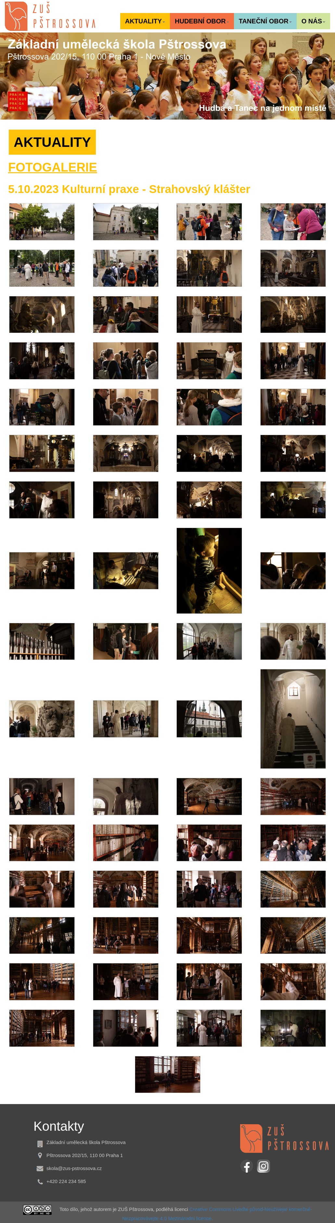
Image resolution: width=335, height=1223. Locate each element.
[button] (145, 21)
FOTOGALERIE (52, 167)
